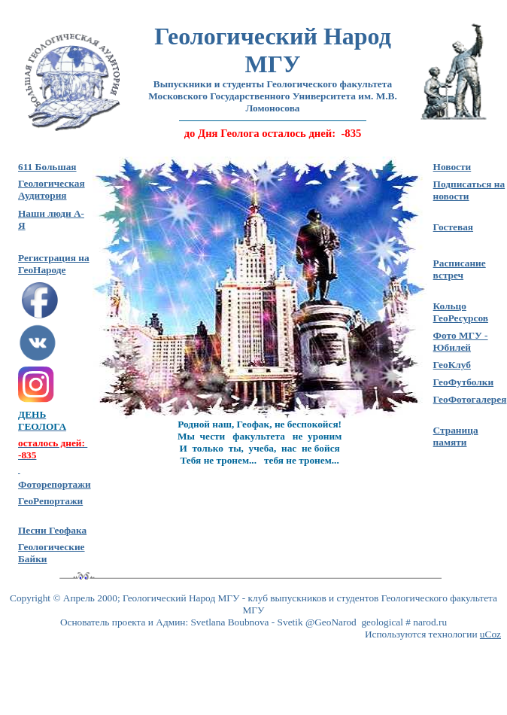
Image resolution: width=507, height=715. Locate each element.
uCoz (490, 634)
